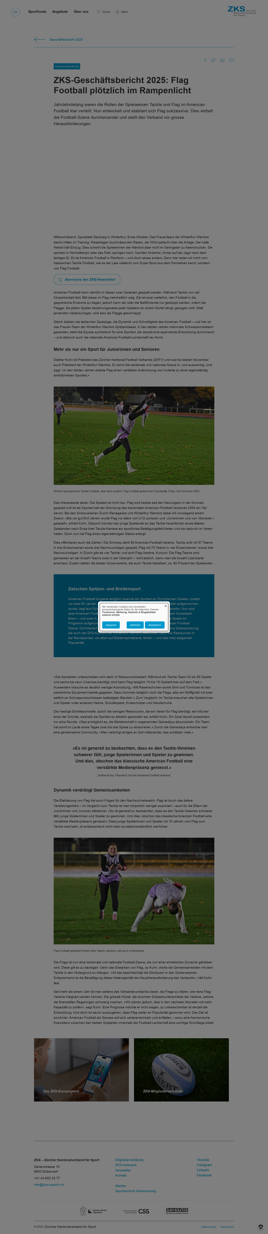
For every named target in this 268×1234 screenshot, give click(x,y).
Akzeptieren (154, 624)
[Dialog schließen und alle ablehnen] (165, 605)
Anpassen (111, 624)
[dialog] (134, 617)
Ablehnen (135, 624)
